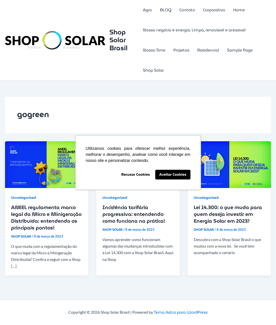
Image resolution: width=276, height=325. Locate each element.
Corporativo (214, 10)
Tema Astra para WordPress (181, 312)
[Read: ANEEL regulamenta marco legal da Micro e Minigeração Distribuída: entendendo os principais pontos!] (46, 164)
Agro (147, 10)
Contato (187, 10)
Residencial (208, 50)
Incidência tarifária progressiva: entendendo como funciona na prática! (133, 214)
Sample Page (240, 50)
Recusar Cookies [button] (135, 174)
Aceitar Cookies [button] (172, 174)
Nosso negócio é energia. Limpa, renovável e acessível (194, 30)
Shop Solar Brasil (118, 40)
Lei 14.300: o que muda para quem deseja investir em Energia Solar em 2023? (228, 214)
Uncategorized (23, 197)
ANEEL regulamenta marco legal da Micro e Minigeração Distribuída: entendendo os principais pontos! (46, 217)
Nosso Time (154, 50)
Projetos (181, 50)
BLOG (165, 10)
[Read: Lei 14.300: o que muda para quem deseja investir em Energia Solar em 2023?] (229, 164)
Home (239, 10)
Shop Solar (153, 70)
